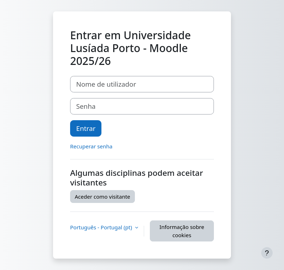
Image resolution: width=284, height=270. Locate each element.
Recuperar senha (91, 146)
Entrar (85, 128)
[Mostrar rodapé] (267, 253)
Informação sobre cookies (181, 231)
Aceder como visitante (102, 196)
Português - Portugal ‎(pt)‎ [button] (101, 227)
